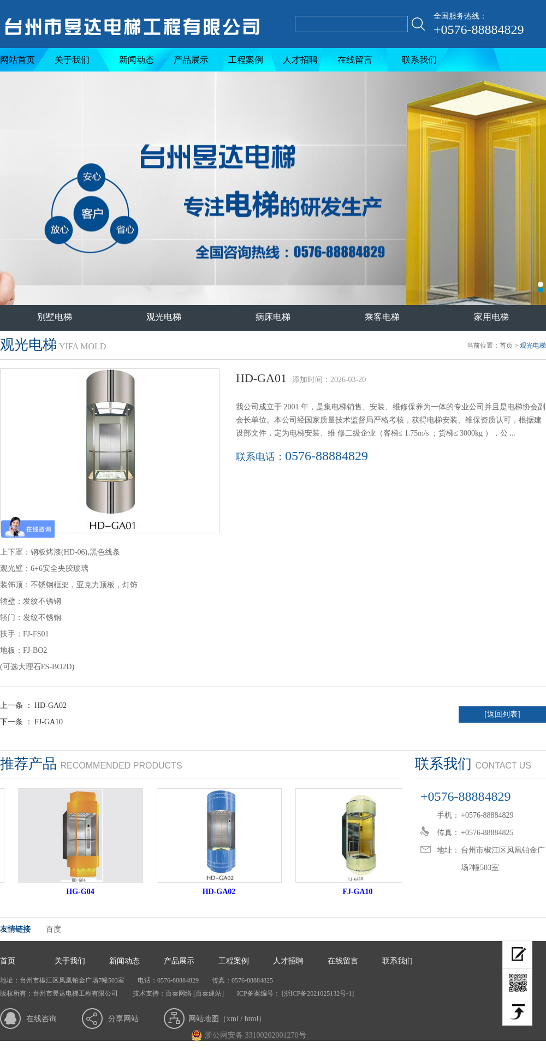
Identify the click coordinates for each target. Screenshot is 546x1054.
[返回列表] (502, 714)
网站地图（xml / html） (227, 1019)
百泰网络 (178, 993)
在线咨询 (41, 1019)
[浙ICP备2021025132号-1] (317, 993)
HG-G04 (85, 892)
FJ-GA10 (48, 722)
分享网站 (123, 1019)
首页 (506, 345)
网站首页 (17, 59)
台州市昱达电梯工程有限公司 (273, 188)
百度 (53, 929)
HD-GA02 (50, 705)
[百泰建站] (208, 993)
